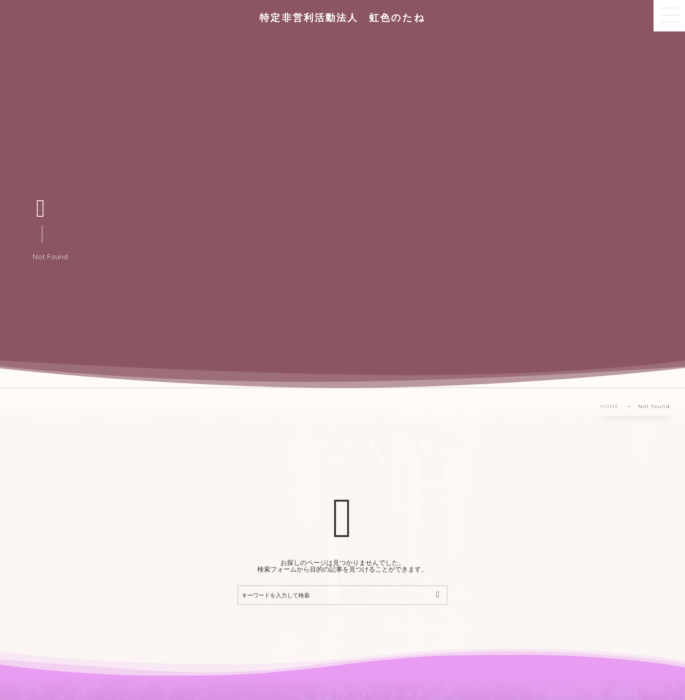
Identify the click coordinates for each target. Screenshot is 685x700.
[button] (669, 15)
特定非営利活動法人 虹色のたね (342, 18)
